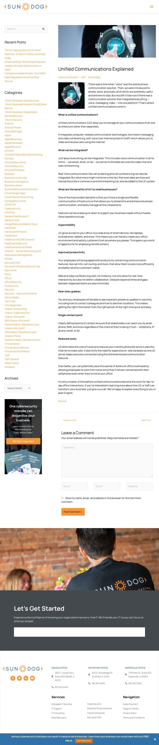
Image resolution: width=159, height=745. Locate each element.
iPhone (9, 252)
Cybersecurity (13, 204)
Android (9, 121)
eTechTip (10, 207)
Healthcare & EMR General (19, 233)
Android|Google (13, 129)
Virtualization (12, 334)
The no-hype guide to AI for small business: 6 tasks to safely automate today (25, 54)
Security (9, 282)
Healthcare (11, 230)
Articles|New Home (15, 159)
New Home (11, 263)
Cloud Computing (95, 713)
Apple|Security (13, 144)
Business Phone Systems (99, 708)
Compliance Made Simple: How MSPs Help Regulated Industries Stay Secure (25, 76)
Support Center (131, 708)
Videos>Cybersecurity (17, 304)
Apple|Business (13, 136)
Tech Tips (10, 293)
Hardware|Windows (16, 226)
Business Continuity (16, 174)
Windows (10, 357)
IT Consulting (58, 713)
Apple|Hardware (14, 140)
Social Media (12, 289)
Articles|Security (14, 162)
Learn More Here (84, 740)
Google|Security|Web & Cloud (21, 218)
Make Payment (130, 704)
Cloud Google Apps (15, 189)
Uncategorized (13, 297)
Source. (62, 401)
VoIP (7, 345)
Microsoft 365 (12, 256)
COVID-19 (10, 200)
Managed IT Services (62, 704)
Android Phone (13, 125)
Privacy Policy (129, 713)
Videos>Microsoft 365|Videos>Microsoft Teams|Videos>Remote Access (22, 312)
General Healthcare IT (17, 211)
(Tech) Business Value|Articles (22, 99)
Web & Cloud (12, 353)
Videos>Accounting (16, 301)
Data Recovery (59, 717)
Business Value (13, 181)
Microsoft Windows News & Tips (22, 260)
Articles (9, 148)
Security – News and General (21, 286)
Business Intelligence (17, 177)
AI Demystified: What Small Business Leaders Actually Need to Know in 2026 (25, 65)
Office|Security (13, 274)
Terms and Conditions (134, 717)
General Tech (12, 215)
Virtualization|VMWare (17, 342)
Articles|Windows (14, 166)
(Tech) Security (14, 118)
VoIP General (12, 349)
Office (8, 271)
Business (10, 170)
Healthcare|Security (16, 237)
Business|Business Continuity (22, 185)
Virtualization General (17, 338)
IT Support (57, 708)
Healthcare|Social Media (18, 241)
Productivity (11, 278)
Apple (8, 133)
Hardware (10, 222)
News (8, 267)
